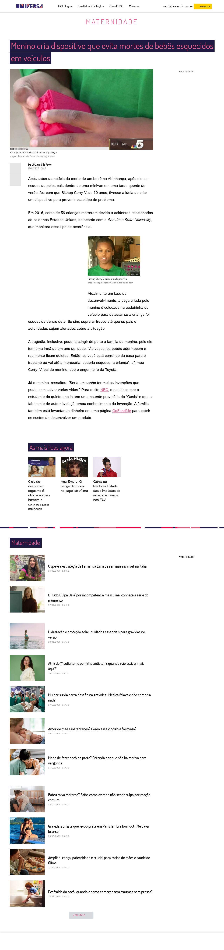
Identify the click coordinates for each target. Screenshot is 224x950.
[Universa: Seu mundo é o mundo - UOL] (29, 6)
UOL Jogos (65, 6)
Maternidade (112, 21)
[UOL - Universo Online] (46, 6)
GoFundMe (121, 410)
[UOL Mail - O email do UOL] (174, 6)
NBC (104, 389)
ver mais (81, 915)
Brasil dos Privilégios (91, 6)
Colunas (134, 6)
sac (165, 6)
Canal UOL (116, 6)
